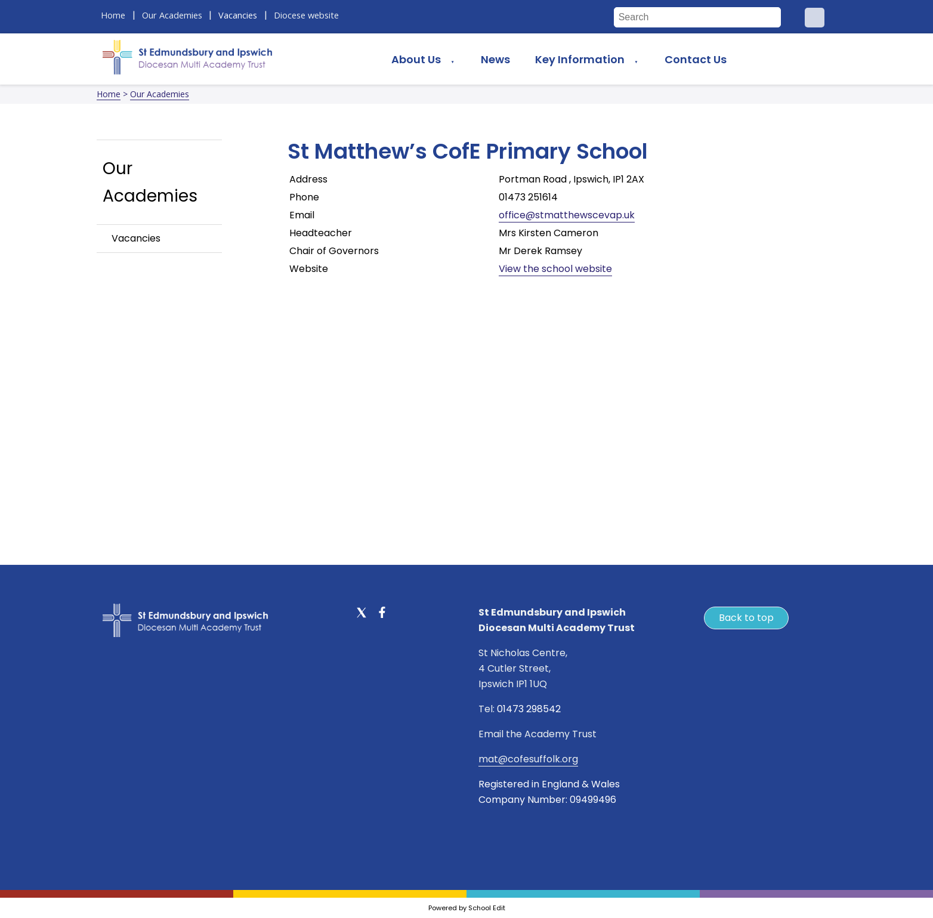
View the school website (555, 269)
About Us (416, 59)
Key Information (580, 59)
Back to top (746, 618)
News (495, 59)
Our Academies (159, 94)
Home (109, 94)
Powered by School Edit (466, 908)
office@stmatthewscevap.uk (567, 215)
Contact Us (696, 59)
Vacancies (136, 238)
